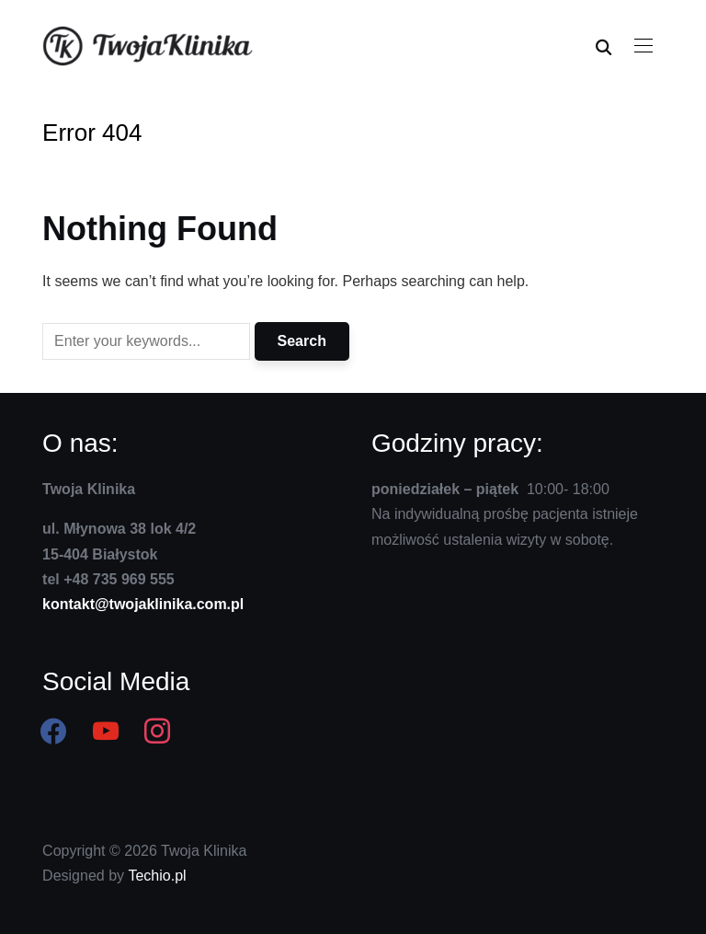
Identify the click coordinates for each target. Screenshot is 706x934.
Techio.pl (157, 875)
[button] (643, 46)
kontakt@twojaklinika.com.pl (143, 604)
